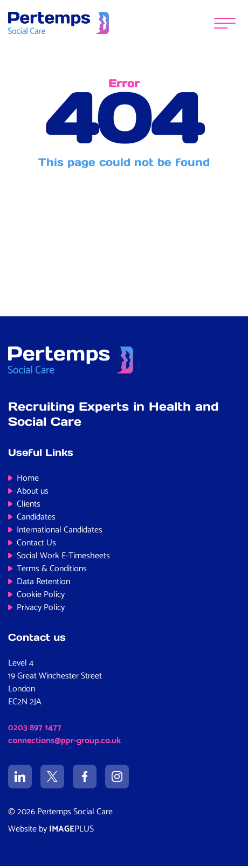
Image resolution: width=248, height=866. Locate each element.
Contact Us (36, 543)
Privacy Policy (41, 607)
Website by (51, 829)
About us (33, 491)
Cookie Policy (41, 594)
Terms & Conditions (52, 569)
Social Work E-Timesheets (63, 556)
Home (28, 478)
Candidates (36, 517)
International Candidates (59, 530)
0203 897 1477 (34, 727)
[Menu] (225, 23)
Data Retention (43, 581)
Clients (28, 504)
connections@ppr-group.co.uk (64, 740)
